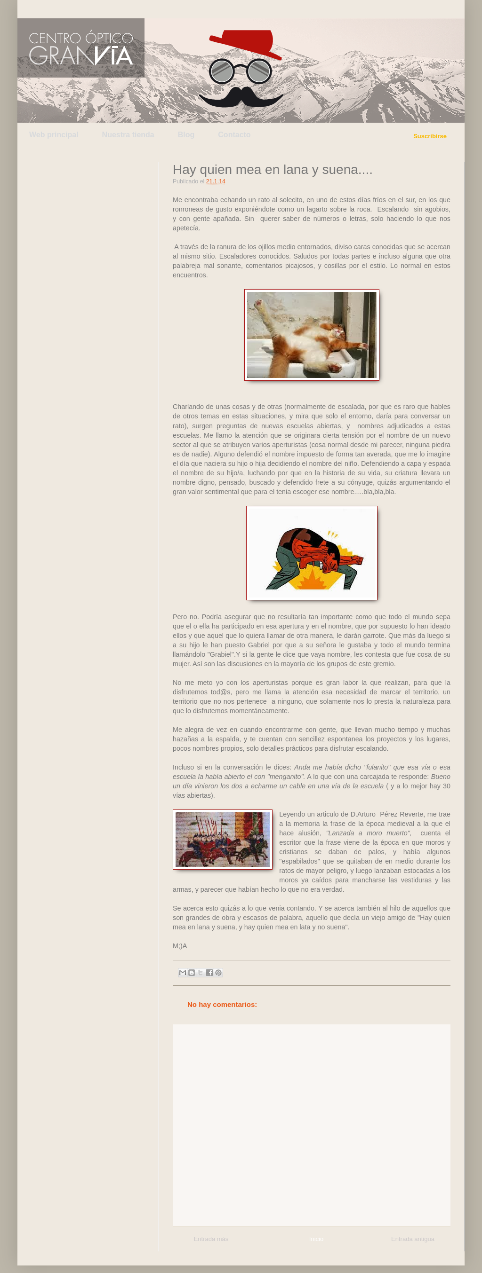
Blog (186, 135)
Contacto (234, 135)
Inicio (316, 1238)
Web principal (54, 135)
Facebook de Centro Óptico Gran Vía (93, 9)
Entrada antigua (412, 1238)
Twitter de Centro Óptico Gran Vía (49, 9)
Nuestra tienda (128, 135)
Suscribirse (430, 136)
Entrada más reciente (211, 1240)
